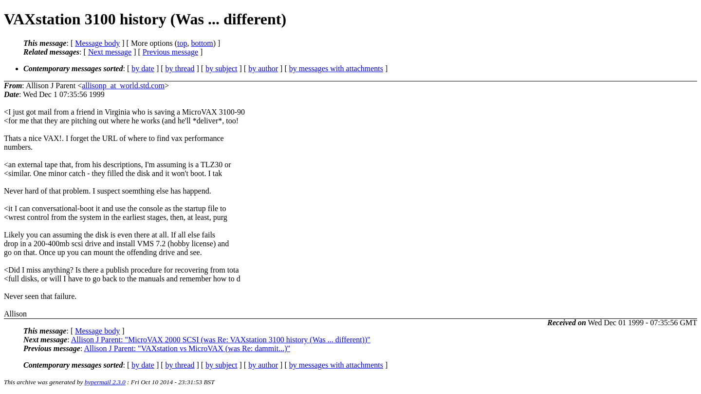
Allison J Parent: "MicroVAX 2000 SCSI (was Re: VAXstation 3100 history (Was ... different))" (220, 339)
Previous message (170, 52)
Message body (97, 43)
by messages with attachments (336, 68)
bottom (202, 43)
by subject (221, 68)
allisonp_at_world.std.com (123, 85)
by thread (180, 68)
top (182, 43)
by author (263, 68)
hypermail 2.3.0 (105, 382)
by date (142, 68)
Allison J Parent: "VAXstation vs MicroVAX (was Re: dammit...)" (187, 348)
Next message (109, 52)
